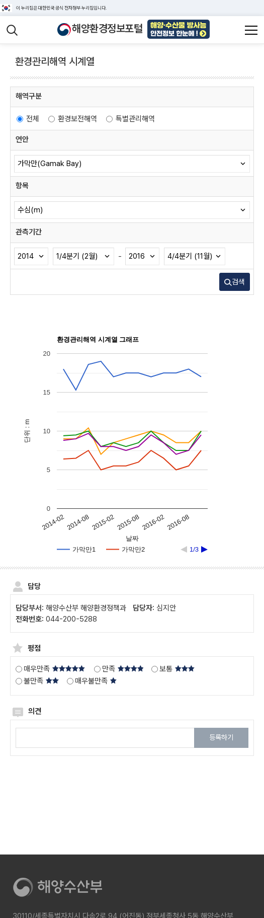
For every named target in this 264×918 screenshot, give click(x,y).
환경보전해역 (72, 118)
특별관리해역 (130, 118)
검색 (234, 281)
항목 (22, 185)
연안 (22, 139)
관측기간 (29, 232)
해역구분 (29, 96)
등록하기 (221, 737)
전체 (28, 118)
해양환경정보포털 (107, 28)
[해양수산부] (60, 888)
